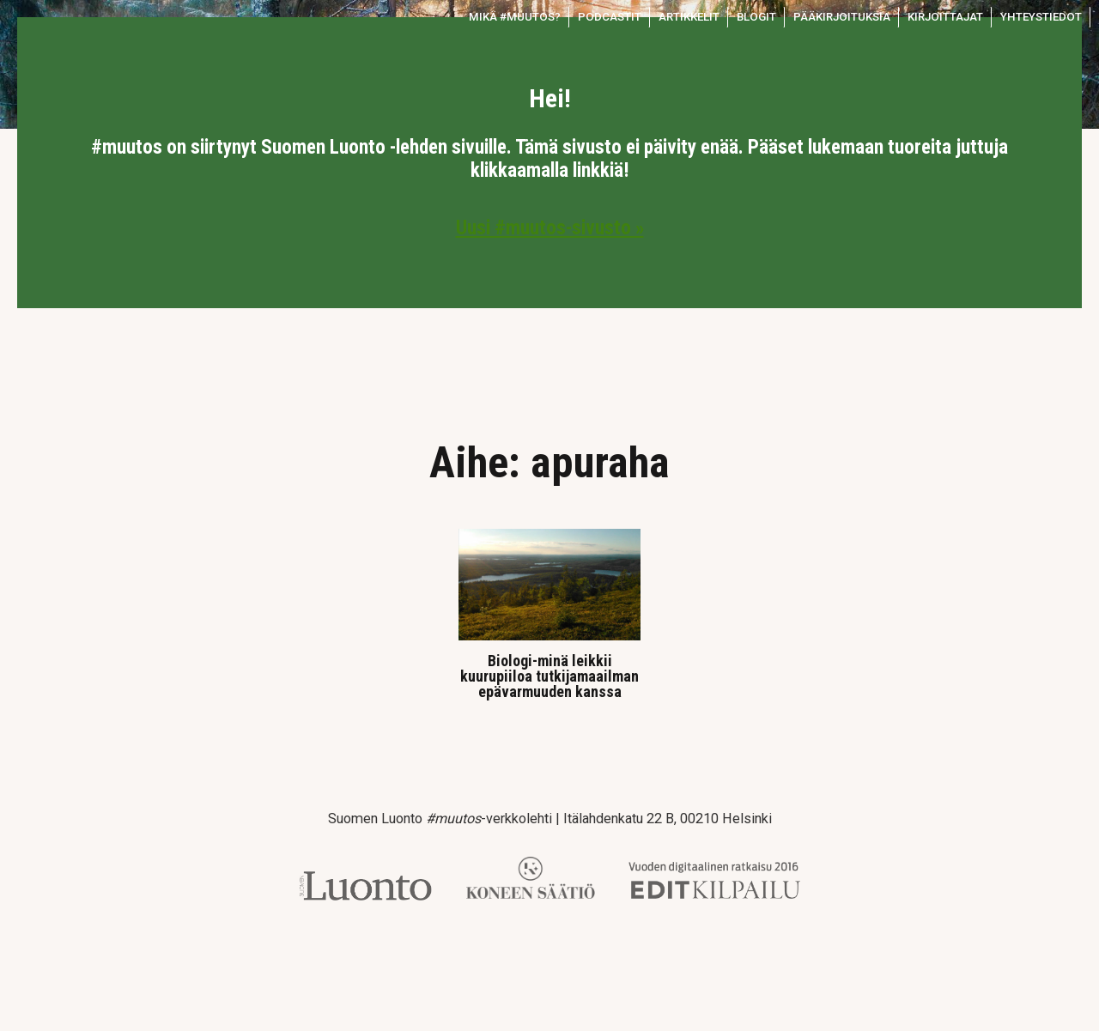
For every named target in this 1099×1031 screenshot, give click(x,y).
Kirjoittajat (945, 16)
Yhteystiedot (1041, 16)
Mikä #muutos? (515, 16)
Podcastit (609, 16)
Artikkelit (689, 16)
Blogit (756, 16)
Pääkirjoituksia (841, 16)
